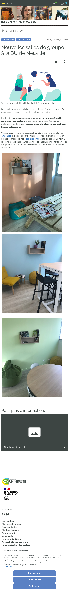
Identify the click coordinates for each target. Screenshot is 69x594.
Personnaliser (34, 580)
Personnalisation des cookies (16, 545)
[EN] (54, 3)
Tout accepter (34, 573)
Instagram (3, 514)
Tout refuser (34, 586)
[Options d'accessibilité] (63, 3)
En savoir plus (11, 567)
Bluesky (7, 514)
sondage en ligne (34, 139)
